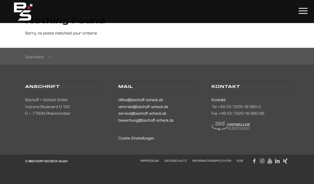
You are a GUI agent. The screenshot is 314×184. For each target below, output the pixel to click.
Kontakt (219, 100)
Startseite (34, 57)
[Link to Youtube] (270, 161)
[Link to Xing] (285, 161)
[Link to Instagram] (262, 161)
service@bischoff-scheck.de (142, 114)
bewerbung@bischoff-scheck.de (146, 121)
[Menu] (301, 11)
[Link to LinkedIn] (277, 161)
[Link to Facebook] (254, 161)
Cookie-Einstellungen (136, 139)
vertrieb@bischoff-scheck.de (143, 107)
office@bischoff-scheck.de (140, 100)
